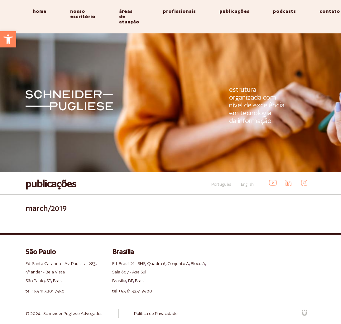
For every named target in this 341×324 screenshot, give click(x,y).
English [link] (247, 184)
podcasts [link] (284, 11)
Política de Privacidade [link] (156, 313)
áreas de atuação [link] (129, 16)
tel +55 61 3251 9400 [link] (132, 290)
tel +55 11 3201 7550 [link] (45, 290)
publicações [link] (234, 11)
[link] (8, 39)
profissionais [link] (179, 11)
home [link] (39, 11)
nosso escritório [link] (82, 14)
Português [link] (221, 184)
